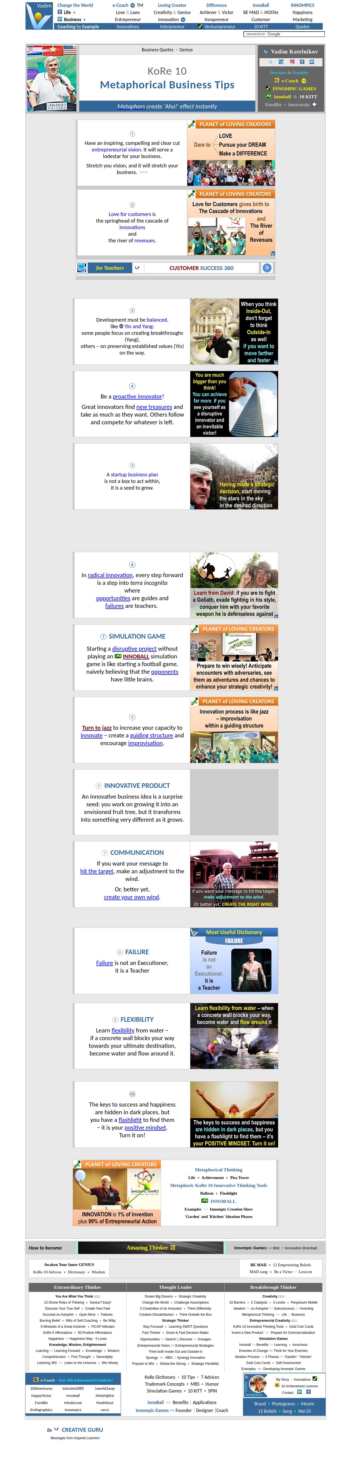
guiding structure (151, 735)
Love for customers (130, 214)
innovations (132, 227)
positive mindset (145, 1127)
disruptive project (134, 648)
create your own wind (131, 897)
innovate (92, 735)
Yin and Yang (139, 326)
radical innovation (110, 575)
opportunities (113, 598)
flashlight (130, 1120)
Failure (104, 963)
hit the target (97, 871)
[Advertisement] (175, 531)
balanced (157, 319)
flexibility (123, 1030)
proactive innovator (137, 396)
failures (114, 606)
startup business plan (134, 474)
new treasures (154, 407)
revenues (144, 240)
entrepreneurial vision (116, 149)
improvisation (145, 743)
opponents (164, 671)
